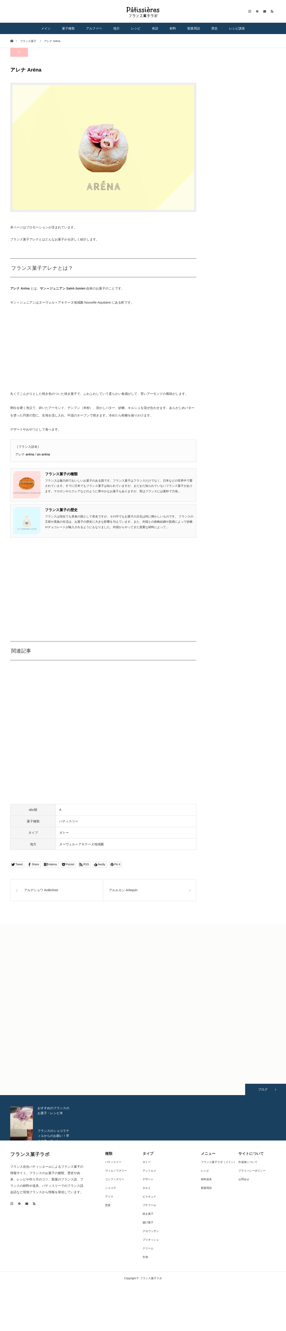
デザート (148, 1179)
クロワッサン (151, 1231)
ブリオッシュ (151, 1239)
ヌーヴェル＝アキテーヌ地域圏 (81, 844)
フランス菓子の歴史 (61, 510)
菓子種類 (68, 28)
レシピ (136, 28)
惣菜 (108, 1205)
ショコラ (110, 1188)
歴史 (214, 28)
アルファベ (94, 28)
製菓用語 (193, 28)
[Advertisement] (103, 587)
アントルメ (149, 1170)
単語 (155, 28)
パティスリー (68, 821)
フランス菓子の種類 (61, 474)
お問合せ (243, 1179)
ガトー (64, 832)
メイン (46, 28)
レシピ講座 (237, 28)
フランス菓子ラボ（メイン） (218, 1162)
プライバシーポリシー (252, 1170)
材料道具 (206, 1179)
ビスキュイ (149, 1196)
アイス (109, 1196)
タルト (147, 1188)
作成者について (247, 1162)
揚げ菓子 (148, 1222)
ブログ (263, 1089)
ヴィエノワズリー (116, 1170)
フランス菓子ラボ (30, 1154)
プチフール (149, 1205)
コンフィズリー (114, 1179)
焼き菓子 (148, 1213)
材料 (173, 28)
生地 (145, 1257)
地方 (116, 28)
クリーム (148, 1248)
